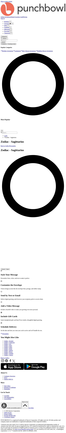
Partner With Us (8, 379)
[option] (7, 51)
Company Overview (9, 376)
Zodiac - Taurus (8, 350)
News (5, 377)
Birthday (6, 21)
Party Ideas (7, 386)
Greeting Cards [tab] (12, 44)
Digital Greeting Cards (17, 17)
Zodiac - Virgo (8, 349)
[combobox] (9, 40)
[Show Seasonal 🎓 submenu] (12, 24)
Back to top (25, 404)
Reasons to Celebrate (10, 387)
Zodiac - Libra (8, 347)
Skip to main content (6, 1)
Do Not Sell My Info (10, 415)
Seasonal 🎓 (7, 23)
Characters (7, 33)
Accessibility (7, 399)
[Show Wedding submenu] (10, 27)
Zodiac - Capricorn (9, 342)
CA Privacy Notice (9, 417)
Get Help (6, 395)
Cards (5, 135)
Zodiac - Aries (8, 345)
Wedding (6, 27)
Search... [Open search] (5, 38)
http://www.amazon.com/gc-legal (24, 429)
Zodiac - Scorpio (8, 341)
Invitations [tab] (4, 44)
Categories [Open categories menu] (4, 36)
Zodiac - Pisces (8, 352)
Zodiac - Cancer (8, 355)
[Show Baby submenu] (8, 26)
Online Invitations (6, 17)
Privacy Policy (8, 414)
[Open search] (2, 131)
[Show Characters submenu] (11, 33)
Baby (5, 25)
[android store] (35, 369)
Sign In (3, 18)
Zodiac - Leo (7, 344)
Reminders (7, 389)
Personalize (12, 146)
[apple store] (12, 369)
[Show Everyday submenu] (10, 31)
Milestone (7, 29)
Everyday (6, 31)
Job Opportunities (9, 397)
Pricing (25, 17)
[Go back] (1, 334)
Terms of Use (8, 412)
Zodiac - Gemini (8, 353)
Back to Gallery (5, 146)
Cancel (3, 42)
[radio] (8, 269)
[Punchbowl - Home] (33, 15)
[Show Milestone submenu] (11, 29)
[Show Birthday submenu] (10, 22)
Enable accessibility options (11, 406)
